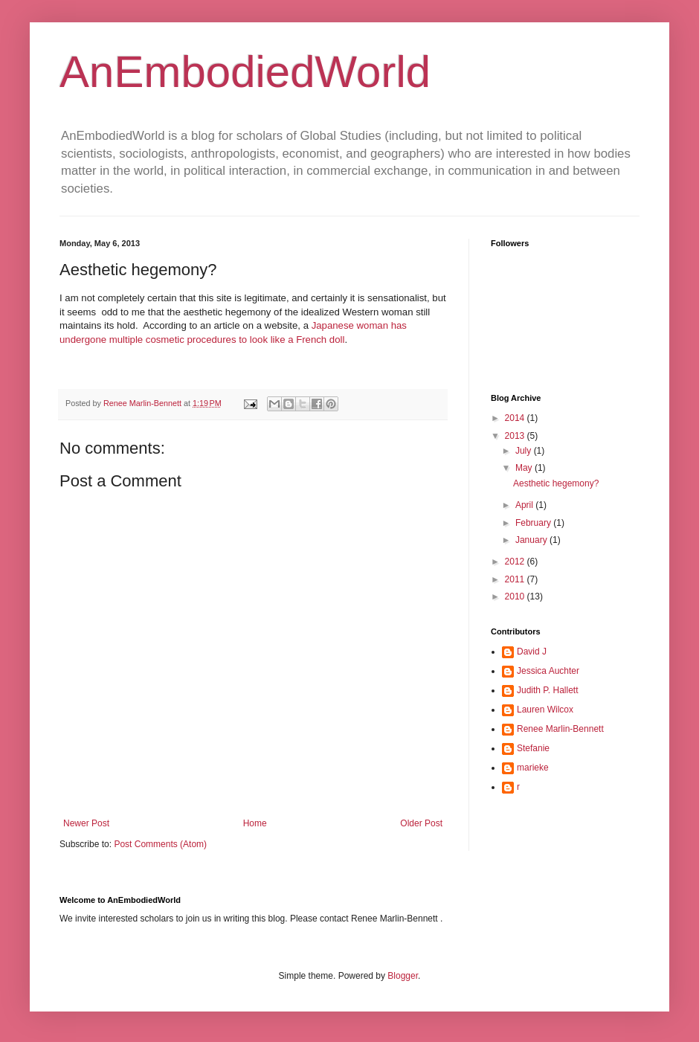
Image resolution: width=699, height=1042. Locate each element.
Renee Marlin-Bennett (560, 729)
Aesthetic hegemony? (556, 483)
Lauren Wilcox (545, 709)
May (525, 468)
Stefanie (533, 748)
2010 (516, 596)
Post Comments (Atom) (160, 844)
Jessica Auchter (548, 671)
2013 (516, 436)
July (524, 451)
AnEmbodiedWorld (245, 72)
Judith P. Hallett (548, 690)
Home (255, 823)
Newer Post (86, 823)
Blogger (402, 976)
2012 (516, 561)
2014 (516, 418)
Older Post (421, 823)
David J (532, 651)
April (525, 505)
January (532, 540)
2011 (516, 579)
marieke (533, 767)
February (534, 523)
